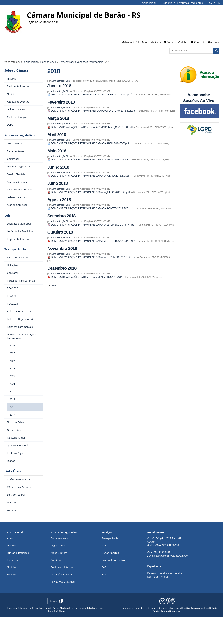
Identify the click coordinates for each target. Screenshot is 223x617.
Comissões (57, 560)
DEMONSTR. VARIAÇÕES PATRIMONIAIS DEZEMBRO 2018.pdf (84, 277)
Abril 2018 (56, 134)
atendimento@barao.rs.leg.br (171, 555)
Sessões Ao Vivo (199, 101)
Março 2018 (58, 118)
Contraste (199, 42)
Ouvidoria (166, 2)
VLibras (185, 42)
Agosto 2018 (59, 199)
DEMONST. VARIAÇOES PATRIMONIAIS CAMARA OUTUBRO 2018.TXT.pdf (91, 240)
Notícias (11, 567)
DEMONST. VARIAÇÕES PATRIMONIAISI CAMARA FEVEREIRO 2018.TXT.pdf (91, 110)
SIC (219, 2)
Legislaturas (58, 545)
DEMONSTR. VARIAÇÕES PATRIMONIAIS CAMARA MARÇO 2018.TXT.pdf (90, 127)
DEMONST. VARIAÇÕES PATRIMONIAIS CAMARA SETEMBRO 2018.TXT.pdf (91, 224)
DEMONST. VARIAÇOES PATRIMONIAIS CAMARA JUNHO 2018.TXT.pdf (89, 175)
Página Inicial (148, 2)
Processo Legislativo (19, 135)
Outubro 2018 (60, 232)
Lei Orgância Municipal (64, 574)
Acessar (214, 42)
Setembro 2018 (61, 215)
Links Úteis (12, 471)
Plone (62, 610)
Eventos (11, 574)
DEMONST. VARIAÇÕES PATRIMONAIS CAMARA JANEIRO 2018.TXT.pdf (89, 94)
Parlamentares (59, 538)
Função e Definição (18, 552)
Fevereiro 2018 (61, 102)
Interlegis (92, 607)
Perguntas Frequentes (190, 2)
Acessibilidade (153, 42)
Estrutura (12, 560)
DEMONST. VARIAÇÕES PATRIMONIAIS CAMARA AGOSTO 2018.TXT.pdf (90, 208)
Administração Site (60, 80)
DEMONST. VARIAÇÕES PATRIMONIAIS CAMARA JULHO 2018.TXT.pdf (89, 192)
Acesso (11, 538)
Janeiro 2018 (59, 85)
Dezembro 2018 (62, 268)
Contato (171, 42)
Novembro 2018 (62, 248)
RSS (210, 2)
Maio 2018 (56, 150)
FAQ (104, 567)
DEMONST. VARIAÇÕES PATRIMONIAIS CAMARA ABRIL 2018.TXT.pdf (88, 143)
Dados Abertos (110, 552)
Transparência (48, 61)
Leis (7, 215)
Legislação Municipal (63, 582)
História (11, 545)
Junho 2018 (58, 167)
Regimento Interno (62, 567)
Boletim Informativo (113, 560)
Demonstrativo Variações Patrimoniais (81, 61)
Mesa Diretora (59, 552)
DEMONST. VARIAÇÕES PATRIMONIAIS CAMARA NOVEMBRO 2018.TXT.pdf (92, 257)
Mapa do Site (132, 42)
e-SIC (104, 545)
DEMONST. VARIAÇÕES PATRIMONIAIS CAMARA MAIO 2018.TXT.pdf (88, 159)
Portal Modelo (60, 607)
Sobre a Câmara (16, 71)
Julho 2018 (57, 183)
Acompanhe (199, 95)
